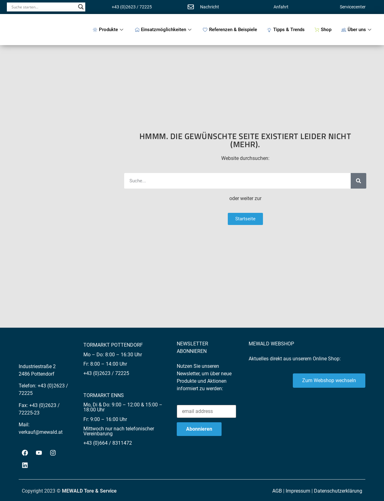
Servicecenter (353, 6)
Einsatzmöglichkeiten (164, 29)
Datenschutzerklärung (338, 491)
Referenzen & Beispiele (230, 29)
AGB (277, 491)
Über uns (357, 29)
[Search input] (43, 6)
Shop (323, 29)
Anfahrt (281, 6)
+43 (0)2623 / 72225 (132, 6)
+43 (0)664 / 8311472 (107, 443)
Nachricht (209, 6)
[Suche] (358, 181)
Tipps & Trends (286, 29)
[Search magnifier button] (81, 6)
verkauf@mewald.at (41, 432)
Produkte (109, 29)
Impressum (298, 491)
